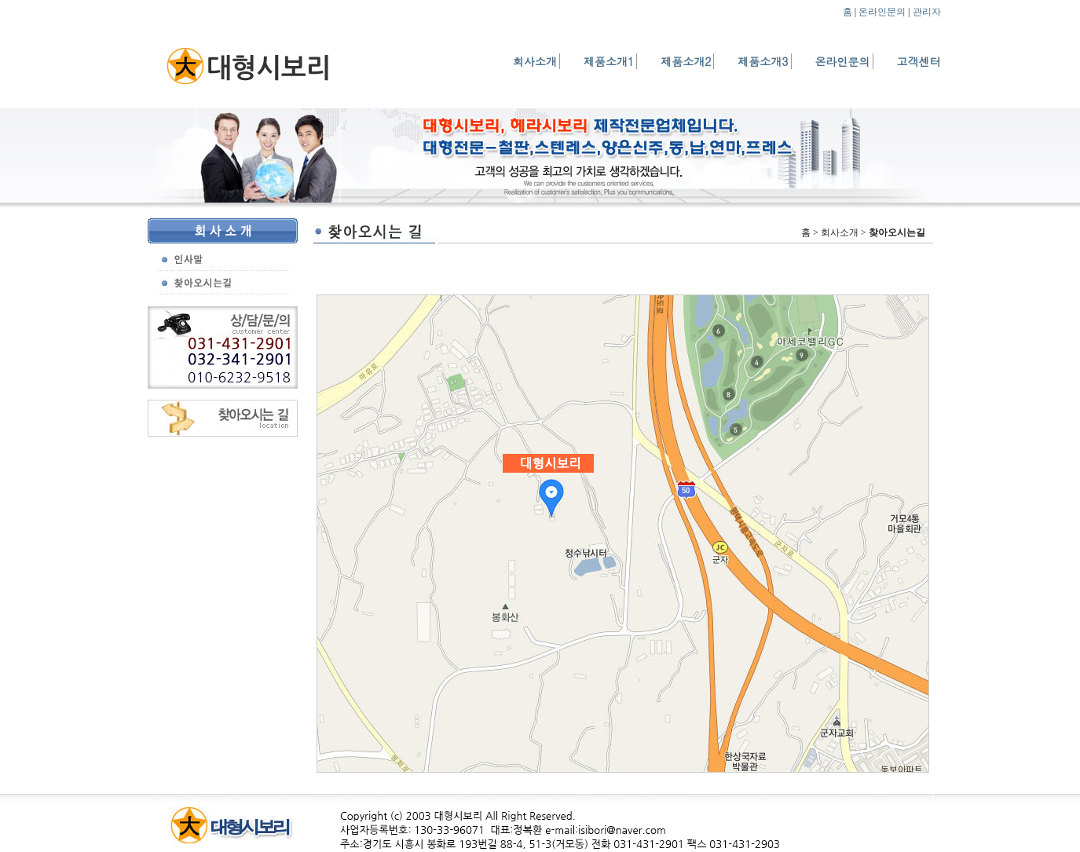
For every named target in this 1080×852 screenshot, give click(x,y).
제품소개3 (763, 61)
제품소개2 (686, 61)
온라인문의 (882, 11)
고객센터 (919, 61)
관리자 (927, 11)
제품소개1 (609, 61)
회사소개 (535, 61)
